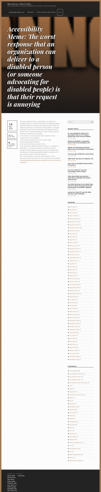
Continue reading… (72, 138)
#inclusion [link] (50, 160)
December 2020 (74, 284)
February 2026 (74, 218)
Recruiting (72, 436)
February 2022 (74, 245)
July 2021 (72, 263)
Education (72, 412)
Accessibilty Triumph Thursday (78, 382)
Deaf (71, 397)
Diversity (72, 409)
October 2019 (73, 326)
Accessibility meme (75, 376)
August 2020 (73, 296)
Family (71, 415)
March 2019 (73, 347)
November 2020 (74, 287)
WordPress (53, 486)
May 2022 (72, 236)
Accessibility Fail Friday (76, 373)
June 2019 (72, 338)
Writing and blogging (75, 460)
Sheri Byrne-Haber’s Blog (19, 4)
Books (71, 388)
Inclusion (72, 424)
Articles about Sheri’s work (46, 12)
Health (71, 418)
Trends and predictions (76, 442)
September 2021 (74, 257)
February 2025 (74, 221)
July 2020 (72, 299)
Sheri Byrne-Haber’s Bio (16, 12)
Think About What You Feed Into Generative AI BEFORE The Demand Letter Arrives (79, 178)
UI (70, 445)
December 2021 (74, 248)
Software (72, 439)
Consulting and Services (76, 394)
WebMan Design (73, 486)
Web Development (75, 454)
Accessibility (12, 144)
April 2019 (72, 344)
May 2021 (72, 269)
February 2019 (74, 350)
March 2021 (73, 275)
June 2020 (72, 302)
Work (71, 457)
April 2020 (72, 308)
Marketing (72, 433)
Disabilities (73, 406)
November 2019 (74, 323)
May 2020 (72, 305)
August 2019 (73, 332)
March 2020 (73, 311)
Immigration (73, 421)
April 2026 (72, 212)
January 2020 (73, 317)
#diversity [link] (57, 160)
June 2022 (72, 233)
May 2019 (72, 341)
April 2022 (72, 239)
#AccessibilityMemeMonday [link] (29, 160)
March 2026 (73, 215)
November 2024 (74, 227)
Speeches (30, 12)
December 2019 (74, 320)
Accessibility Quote (75, 379)
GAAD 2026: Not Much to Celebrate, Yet (80, 158)
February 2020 (74, 314)
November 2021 (74, 251)
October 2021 (73, 254)
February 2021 (74, 278)
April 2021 (72, 272)
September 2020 (74, 293)
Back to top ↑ (83, 486)
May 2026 (72, 209)
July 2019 (72, 335)
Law (71, 430)
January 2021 (73, 281)
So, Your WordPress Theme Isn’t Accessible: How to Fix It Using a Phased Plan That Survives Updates (79, 135)
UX (70, 451)
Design (71, 403)
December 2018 (74, 356)
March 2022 (73, 242)
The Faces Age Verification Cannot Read (80, 154)
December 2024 (74, 224)
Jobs (71, 427)
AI (70, 385)
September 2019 (74, 329)
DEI (70, 400)
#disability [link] (23, 162)
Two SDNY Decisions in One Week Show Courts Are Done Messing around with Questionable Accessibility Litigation (80, 186)
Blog (60, 12)
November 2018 (74, 359)
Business (72, 391)
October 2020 (73, 290)
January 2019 (73, 353)
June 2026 (72, 206)
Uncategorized (74, 448)
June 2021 (72, 266)
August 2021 (73, 260)
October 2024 (73, 230)
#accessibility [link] (42, 160)
